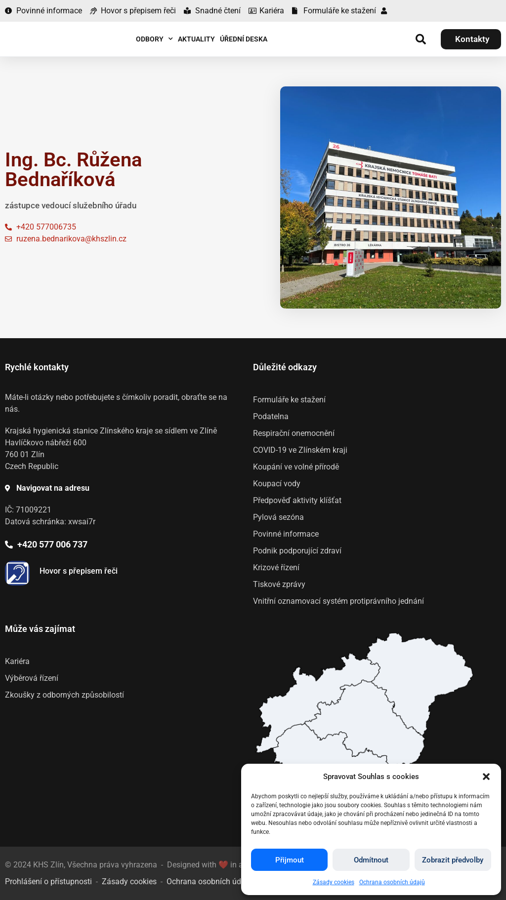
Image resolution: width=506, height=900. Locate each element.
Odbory (154, 39)
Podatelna (271, 416)
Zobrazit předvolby (452, 860)
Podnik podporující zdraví (297, 550)
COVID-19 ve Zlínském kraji (300, 450)
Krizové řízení (276, 567)
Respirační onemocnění (294, 433)
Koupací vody (276, 483)
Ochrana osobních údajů (392, 882)
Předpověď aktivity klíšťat (297, 500)
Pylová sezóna (278, 517)
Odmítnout (371, 860)
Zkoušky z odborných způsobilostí (64, 695)
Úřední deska (243, 39)
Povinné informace (286, 534)
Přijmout (289, 860)
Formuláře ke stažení (289, 399)
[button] (486, 777)
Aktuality (196, 39)
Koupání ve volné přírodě (296, 466)
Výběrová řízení (31, 678)
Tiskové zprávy (279, 584)
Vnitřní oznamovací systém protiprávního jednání (338, 601)
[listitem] (365, 723)
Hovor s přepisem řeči (79, 571)
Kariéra (17, 661)
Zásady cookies (333, 882)
